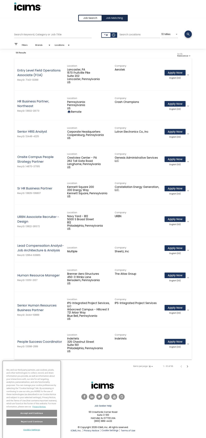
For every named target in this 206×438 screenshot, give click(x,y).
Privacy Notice (91, 430)
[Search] (188, 34)
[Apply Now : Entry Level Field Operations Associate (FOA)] (175, 72)
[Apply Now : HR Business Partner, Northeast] (175, 104)
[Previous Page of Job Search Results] (181, 366)
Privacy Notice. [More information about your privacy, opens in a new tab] (39, 412)
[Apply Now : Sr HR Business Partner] (175, 188)
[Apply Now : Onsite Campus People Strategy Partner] (175, 159)
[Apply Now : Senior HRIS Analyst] (175, 131)
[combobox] (52, 34)
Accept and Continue (31, 419)
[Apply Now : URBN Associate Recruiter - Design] (175, 219)
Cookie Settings (109, 430)
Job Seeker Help (103, 405)
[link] (103, 74)
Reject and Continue (32, 427)
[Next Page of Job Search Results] (187, 366)
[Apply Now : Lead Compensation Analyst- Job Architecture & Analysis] (175, 248)
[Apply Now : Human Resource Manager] (175, 275)
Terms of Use (128, 430)
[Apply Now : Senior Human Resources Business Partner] (175, 308)
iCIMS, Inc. (76, 430)
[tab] (90, 18)
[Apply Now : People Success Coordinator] (175, 341)
